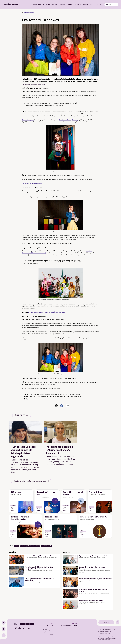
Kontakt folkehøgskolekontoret (68, 625)
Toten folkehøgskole (28, 120)
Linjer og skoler (49, 625)
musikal (38, 545)
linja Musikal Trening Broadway (68, 120)
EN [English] (101, 4)
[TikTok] (4, 635)
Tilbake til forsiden (29, 12)
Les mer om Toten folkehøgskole (32, 183)
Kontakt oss (87, 4)
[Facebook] (4, 623)
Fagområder (36, 4)
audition (17, 545)
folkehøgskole (30, 545)
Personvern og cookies (71, 628)
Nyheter (78, 4)
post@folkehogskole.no (105, 631)
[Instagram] (4, 629)
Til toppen (106, 622)
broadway (22, 545)
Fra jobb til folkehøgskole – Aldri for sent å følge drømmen (46, 312)
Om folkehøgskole (50, 4)
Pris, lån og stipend (66, 4)
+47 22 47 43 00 (103, 629)
